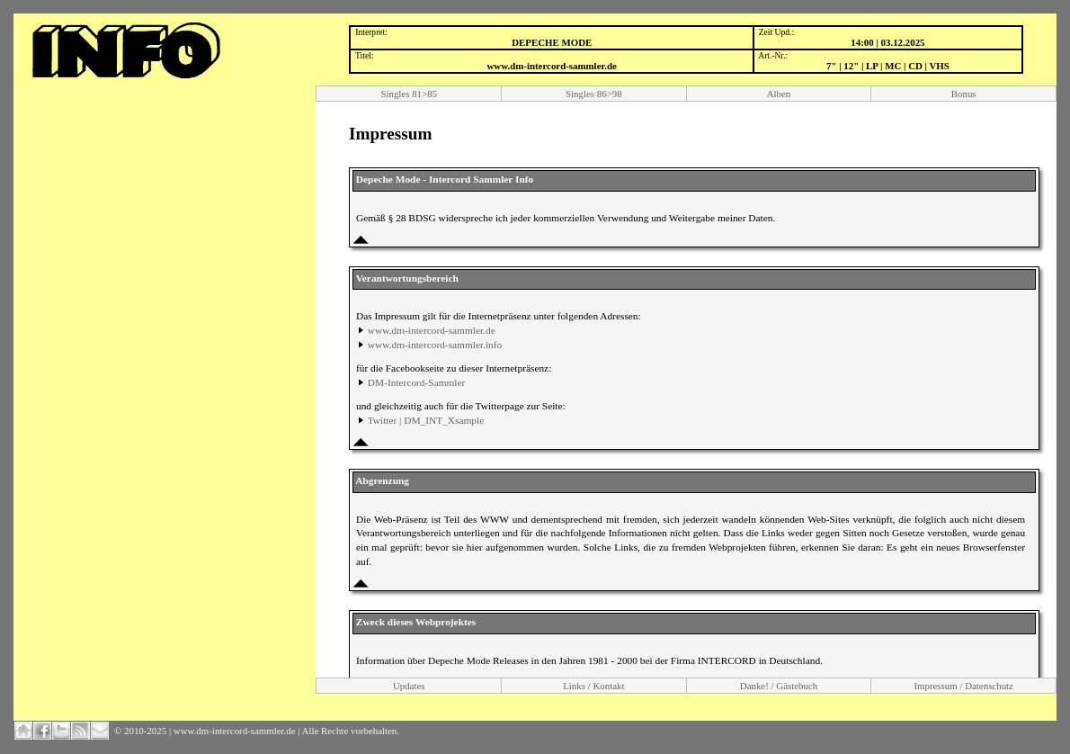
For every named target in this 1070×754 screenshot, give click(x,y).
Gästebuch (796, 685)
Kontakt (608, 685)
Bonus (963, 93)
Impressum (935, 685)
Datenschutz (989, 685)
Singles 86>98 (594, 93)
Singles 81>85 (408, 93)
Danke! (754, 685)
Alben (779, 93)
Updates (409, 685)
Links (574, 685)
